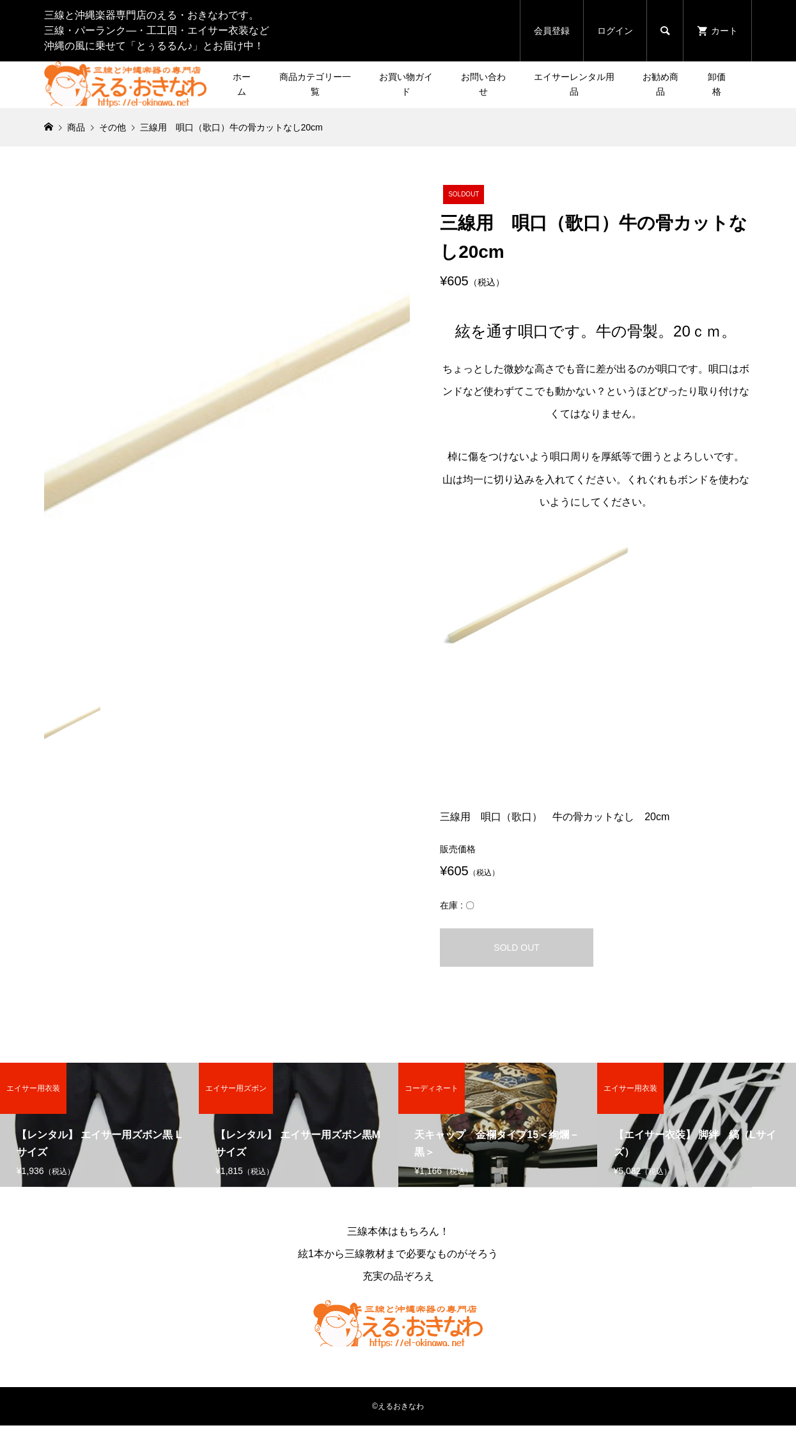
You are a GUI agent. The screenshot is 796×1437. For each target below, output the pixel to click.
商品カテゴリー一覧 (315, 84)
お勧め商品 (660, 84)
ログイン (615, 31)
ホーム (242, 84)
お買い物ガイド (406, 84)
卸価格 (717, 84)
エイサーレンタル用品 (574, 84)
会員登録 (552, 31)
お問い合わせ (483, 84)
